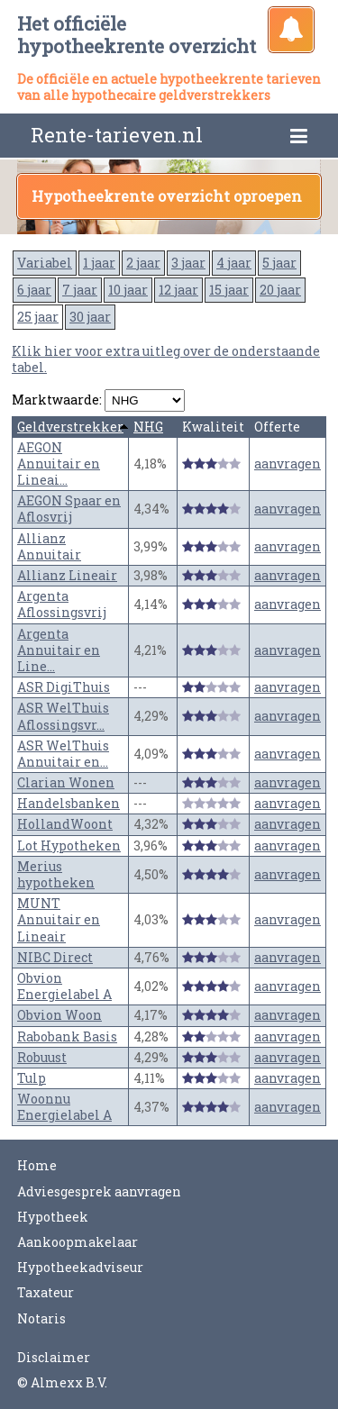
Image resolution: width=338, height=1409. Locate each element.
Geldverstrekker (70, 426)
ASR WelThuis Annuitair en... (63, 753)
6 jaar (34, 289)
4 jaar (233, 262)
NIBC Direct (55, 957)
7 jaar (79, 289)
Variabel (44, 262)
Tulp (31, 1077)
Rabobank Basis (67, 1036)
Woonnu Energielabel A (64, 1106)
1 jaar (99, 262)
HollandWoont (65, 823)
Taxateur (45, 1292)
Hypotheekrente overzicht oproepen (167, 195)
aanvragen (287, 463)
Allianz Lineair (67, 575)
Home (37, 1165)
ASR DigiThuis (63, 686)
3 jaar (188, 262)
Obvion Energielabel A (64, 986)
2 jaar (143, 262)
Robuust (42, 1057)
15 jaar (229, 289)
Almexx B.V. (69, 1382)
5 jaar (279, 262)
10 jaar (128, 289)
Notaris (41, 1318)
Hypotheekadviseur (80, 1267)
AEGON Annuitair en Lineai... (58, 463)
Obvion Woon (59, 1014)
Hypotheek (52, 1216)
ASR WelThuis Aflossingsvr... (63, 715)
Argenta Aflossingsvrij (61, 604)
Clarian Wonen (65, 782)
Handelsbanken (68, 803)
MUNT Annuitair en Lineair (58, 919)
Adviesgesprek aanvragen (99, 1191)
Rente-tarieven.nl (117, 135)
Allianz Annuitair (49, 546)
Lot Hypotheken (69, 845)
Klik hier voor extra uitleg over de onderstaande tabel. (166, 359)
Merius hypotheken (56, 874)
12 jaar (178, 289)
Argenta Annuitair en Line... (58, 650)
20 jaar (280, 289)
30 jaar (90, 316)
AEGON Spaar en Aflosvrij (69, 508)
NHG (148, 426)
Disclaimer (53, 1357)
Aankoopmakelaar (77, 1241)
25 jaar (38, 316)
